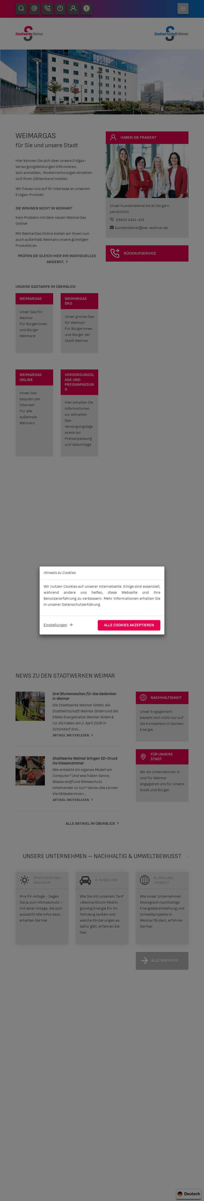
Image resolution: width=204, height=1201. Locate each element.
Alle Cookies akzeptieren (129, 625)
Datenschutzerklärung (81, 604)
